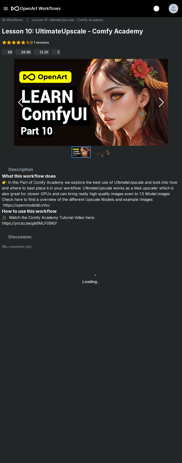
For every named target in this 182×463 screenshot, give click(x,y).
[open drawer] (5, 8)
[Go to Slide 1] (81, 152)
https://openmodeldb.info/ (26, 205)
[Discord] (156, 8)
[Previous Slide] (20, 102)
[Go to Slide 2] (100, 153)
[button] (91, 102)
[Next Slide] (161, 102)
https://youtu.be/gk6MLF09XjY (29, 223)
